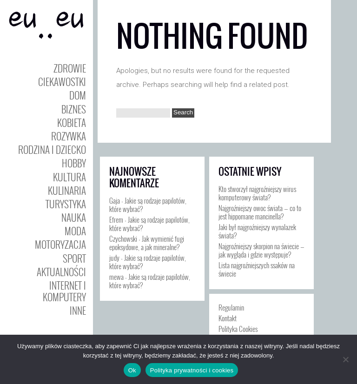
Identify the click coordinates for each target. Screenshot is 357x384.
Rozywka (68, 136)
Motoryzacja (60, 244)
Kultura (69, 177)
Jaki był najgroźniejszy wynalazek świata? (257, 231)
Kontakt (227, 318)
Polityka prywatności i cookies (191, 370)
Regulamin (231, 307)
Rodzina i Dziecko (52, 149)
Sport (74, 258)
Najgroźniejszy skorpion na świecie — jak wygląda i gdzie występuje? (261, 250)
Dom (77, 95)
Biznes (73, 109)
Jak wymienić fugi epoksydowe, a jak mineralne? (146, 242)
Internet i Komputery (64, 291)
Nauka (73, 217)
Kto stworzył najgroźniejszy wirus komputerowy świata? (257, 193)
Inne (78, 310)
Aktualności (61, 272)
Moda (75, 231)
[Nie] (345, 359)
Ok (132, 370)
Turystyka (66, 204)
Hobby (74, 163)
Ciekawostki (62, 81)
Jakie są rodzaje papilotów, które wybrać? (147, 204)
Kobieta (71, 122)
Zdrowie (69, 68)
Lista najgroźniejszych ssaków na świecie (256, 269)
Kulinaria (67, 190)
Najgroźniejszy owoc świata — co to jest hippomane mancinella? (259, 212)
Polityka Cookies (238, 329)
